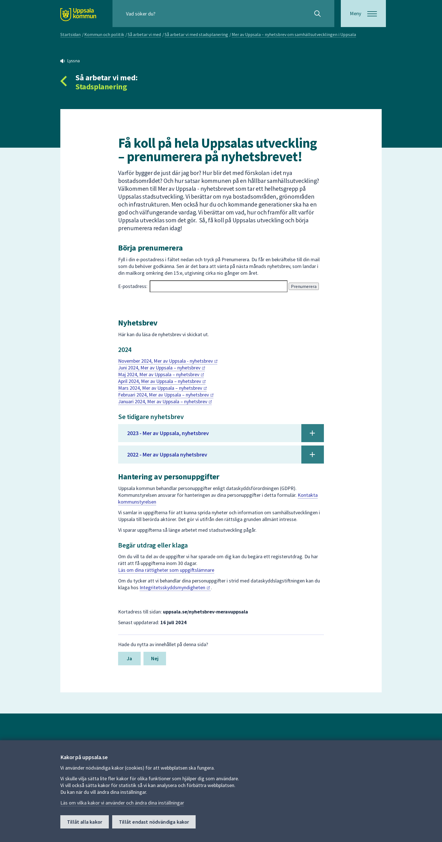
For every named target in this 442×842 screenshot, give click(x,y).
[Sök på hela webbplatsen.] (162, 13)
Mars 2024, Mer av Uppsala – (162, 388)
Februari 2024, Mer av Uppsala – (165, 394)
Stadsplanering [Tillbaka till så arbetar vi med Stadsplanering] (101, 86)
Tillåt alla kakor (84, 822)
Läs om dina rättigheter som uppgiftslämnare (166, 570)
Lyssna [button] (73, 60)
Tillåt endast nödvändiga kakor (154, 822)
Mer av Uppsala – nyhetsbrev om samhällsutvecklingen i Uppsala (294, 34)
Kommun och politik (104, 34)
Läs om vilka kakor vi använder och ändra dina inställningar (122, 802)
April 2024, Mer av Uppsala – (161, 381)
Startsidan (70, 34)
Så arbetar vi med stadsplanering (196, 34)
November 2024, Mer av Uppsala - (167, 361)
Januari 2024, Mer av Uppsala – (165, 401)
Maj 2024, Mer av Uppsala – (161, 374)
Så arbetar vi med (144, 34)
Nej (155, 658)
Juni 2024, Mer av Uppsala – (161, 367)
